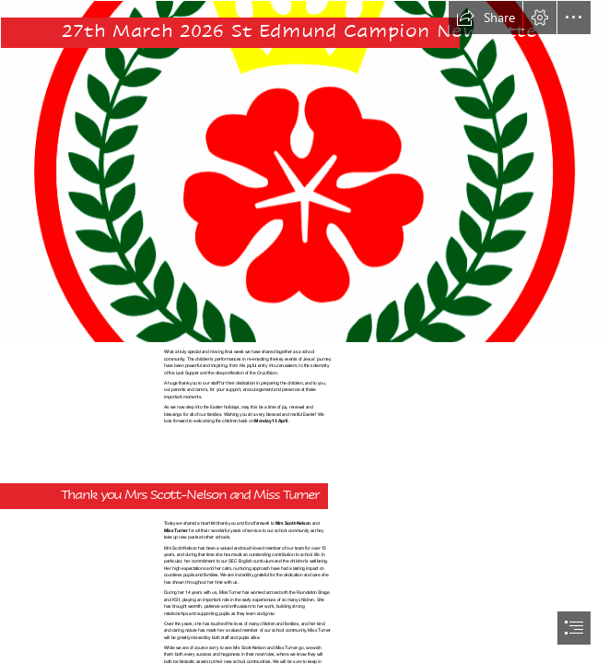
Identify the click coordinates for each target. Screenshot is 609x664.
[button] (485, 17)
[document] (304, 332)
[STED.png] (304, 171)
